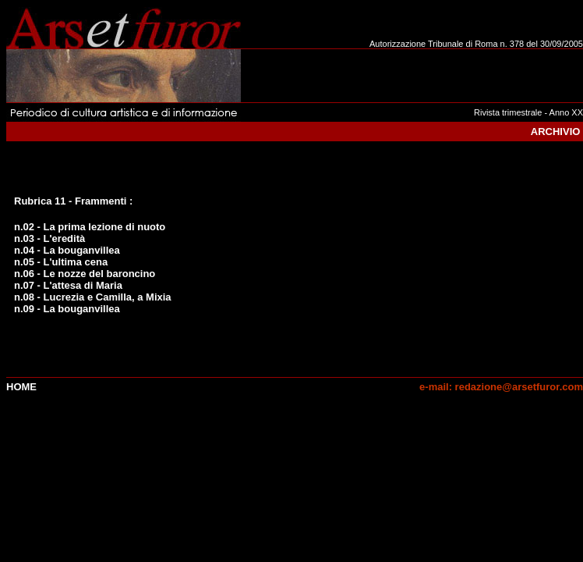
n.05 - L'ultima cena (61, 262)
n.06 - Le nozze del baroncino (84, 273)
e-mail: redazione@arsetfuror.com (501, 387)
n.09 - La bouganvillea (67, 309)
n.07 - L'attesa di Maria (68, 285)
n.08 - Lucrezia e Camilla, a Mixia (92, 297)
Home (21, 387)
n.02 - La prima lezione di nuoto (89, 227)
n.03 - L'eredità (49, 238)
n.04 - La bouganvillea (67, 250)
